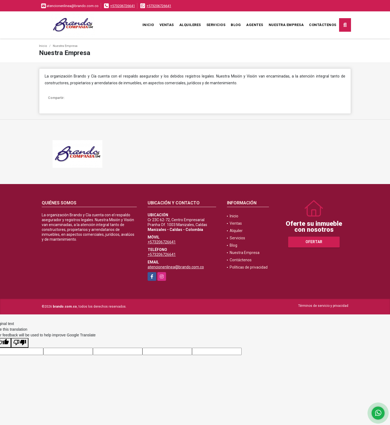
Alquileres (190, 25)
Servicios (216, 25)
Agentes (254, 25)
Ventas (167, 25)
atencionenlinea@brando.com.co (176, 267)
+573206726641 (122, 6)
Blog (236, 25)
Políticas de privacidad (249, 267)
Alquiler (236, 230)
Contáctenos (322, 25)
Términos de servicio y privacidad (323, 306)
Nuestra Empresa (286, 25)
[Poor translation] (19, 343)
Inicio (148, 25)
